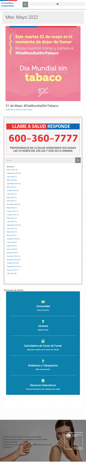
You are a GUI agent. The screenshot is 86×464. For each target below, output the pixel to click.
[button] (57, 4)
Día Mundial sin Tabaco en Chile (15, 109)
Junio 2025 (11, 176)
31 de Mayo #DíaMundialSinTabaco (31, 106)
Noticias (29, 109)
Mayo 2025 (10, 180)
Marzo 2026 (11, 170)
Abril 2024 (10, 187)
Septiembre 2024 (13, 183)
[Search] (25, 4)
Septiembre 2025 (13, 173)
